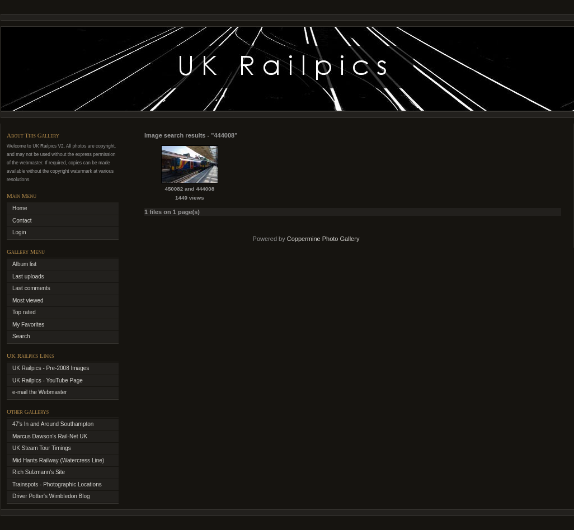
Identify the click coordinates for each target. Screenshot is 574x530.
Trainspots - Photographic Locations (57, 484)
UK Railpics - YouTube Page (47, 380)
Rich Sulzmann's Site (38, 472)
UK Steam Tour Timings (41, 448)
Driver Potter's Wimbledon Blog (51, 496)
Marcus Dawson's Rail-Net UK (49, 436)
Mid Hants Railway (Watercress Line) (58, 460)
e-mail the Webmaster (39, 392)
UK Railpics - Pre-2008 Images (50, 368)
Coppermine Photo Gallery (323, 238)
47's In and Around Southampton (52, 424)
